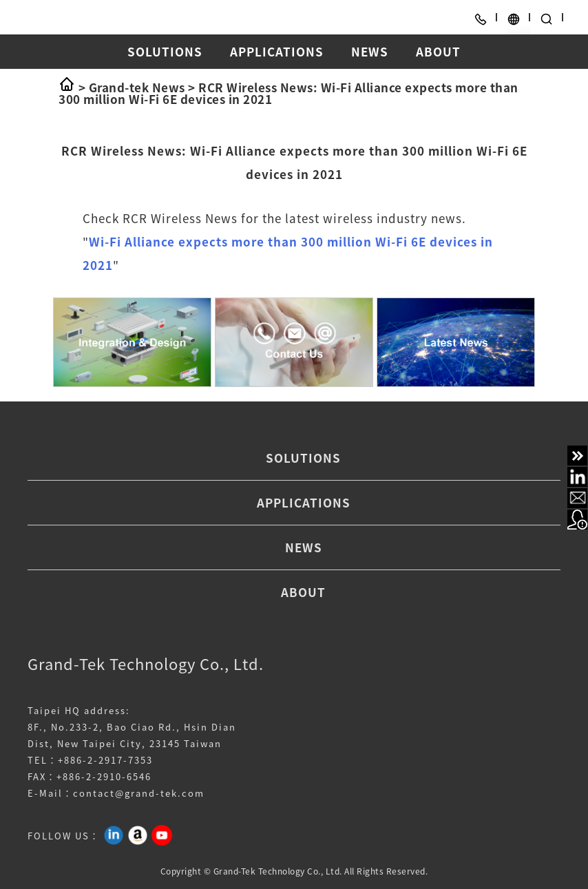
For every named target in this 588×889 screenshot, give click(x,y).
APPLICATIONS (277, 51)
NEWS (369, 51)
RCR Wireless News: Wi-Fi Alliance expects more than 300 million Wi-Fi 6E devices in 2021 (288, 93)
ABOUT (438, 51)
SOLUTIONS (164, 51)
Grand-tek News (137, 87)
